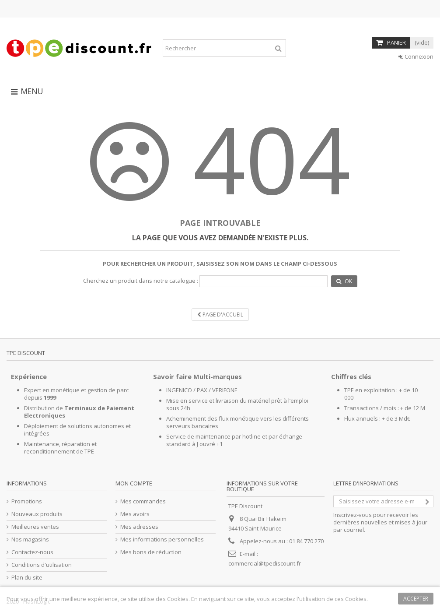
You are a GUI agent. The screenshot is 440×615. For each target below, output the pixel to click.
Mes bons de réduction (151, 552)
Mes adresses (139, 527)
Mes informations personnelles (162, 539)
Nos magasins (30, 539)
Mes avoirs (135, 514)
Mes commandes (143, 501)
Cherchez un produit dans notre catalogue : (140, 281)
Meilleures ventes (35, 527)
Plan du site (26, 577)
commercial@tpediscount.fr (264, 563)
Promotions (26, 501)
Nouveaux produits (37, 514)
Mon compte (133, 483)
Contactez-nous (32, 552)
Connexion (415, 56)
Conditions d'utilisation (41, 565)
